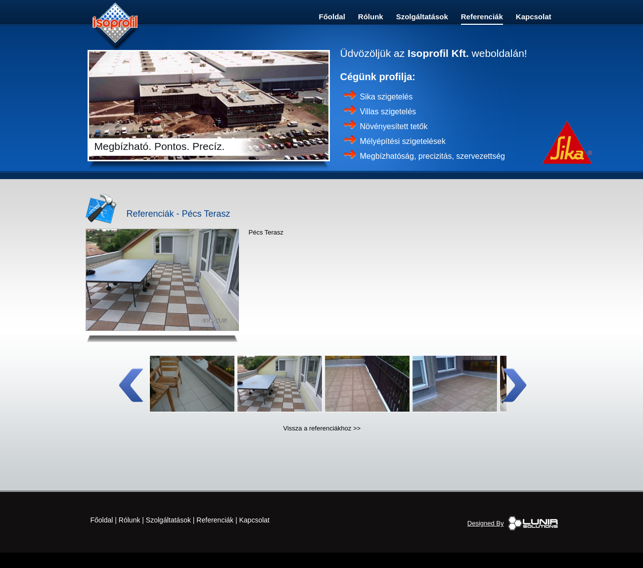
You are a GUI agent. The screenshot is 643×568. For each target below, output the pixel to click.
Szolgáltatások (422, 16)
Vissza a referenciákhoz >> (322, 428)
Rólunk (370, 16)
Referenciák (482, 16)
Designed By (485, 523)
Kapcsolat (533, 16)
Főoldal (332, 16)
